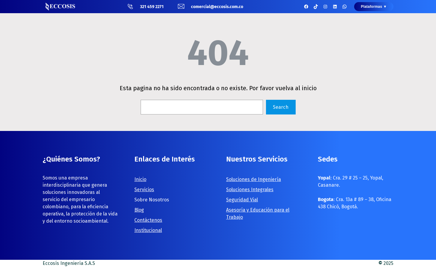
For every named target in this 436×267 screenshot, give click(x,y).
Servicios (144, 189)
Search (280, 107)
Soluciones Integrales (249, 189)
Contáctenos (148, 220)
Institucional (148, 230)
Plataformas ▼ (374, 6)
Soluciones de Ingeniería (253, 179)
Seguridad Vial (242, 200)
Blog (139, 210)
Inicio (140, 179)
